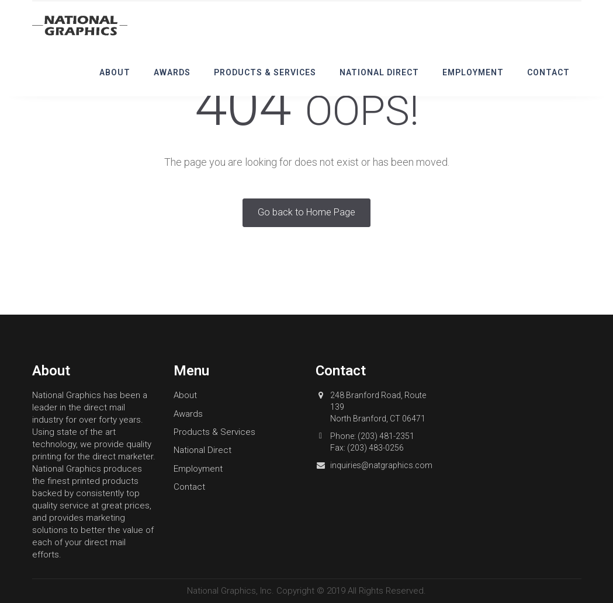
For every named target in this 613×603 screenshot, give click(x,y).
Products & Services (265, 72)
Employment (473, 72)
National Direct (379, 72)
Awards (172, 72)
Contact (548, 72)
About (114, 72)
